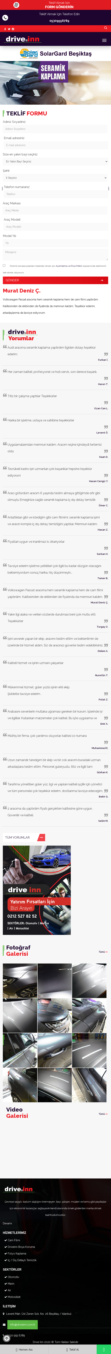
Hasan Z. (103, 529)
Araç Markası (12, 203)
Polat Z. (103, 699)
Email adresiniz (14, 138)
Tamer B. (102, 578)
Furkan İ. (103, 359)
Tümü (103, 952)
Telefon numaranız (17, 187)
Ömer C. (103, 505)
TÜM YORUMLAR (24, 837)
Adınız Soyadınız (14, 122)
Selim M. (103, 820)
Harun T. (103, 384)
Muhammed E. (100, 748)
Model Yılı (9, 236)
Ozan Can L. (101, 408)
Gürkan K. (102, 772)
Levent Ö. (102, 432)
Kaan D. (103, 457)
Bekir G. (103, 796)
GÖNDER (12, 280)
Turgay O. (102, 626)
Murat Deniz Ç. (99, 602)
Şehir (6, 170)
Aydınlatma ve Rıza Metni (69, 266)
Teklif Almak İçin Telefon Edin (59, 18)
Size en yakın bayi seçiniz (20, 154)
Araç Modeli (12, 219)
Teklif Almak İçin (59, 5)
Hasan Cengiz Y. (98, 481)
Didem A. (103, 651)
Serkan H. (102, 554)
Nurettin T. (101, 675)
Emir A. (104, 723)
